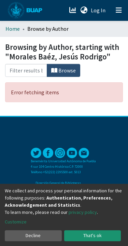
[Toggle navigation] (119, 10)
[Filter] (26, 70)
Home (12, 28)
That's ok (92, 235)
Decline (33, 235)
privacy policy (83, 212)
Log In (99, 10)
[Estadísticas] (73, 10)
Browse (63, 70)
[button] (83, 10)
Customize (16, 222)
